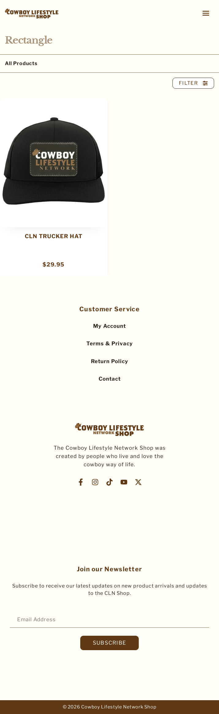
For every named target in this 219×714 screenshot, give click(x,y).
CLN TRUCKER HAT (53, 236)
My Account (109, 326)
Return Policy (109, 361)
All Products (21, 63)
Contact (110, 379)
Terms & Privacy (109, 343)
